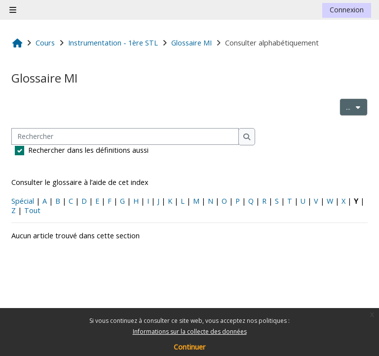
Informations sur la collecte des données (190, 331)
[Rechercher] (125, 136)
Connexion (347, 9)
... (357, 106)
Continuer (189, 347)
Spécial (22, 201)
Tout (32, 210)
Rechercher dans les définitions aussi (88, 150)
